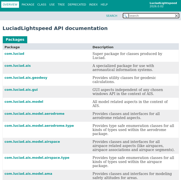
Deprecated (77, 4)
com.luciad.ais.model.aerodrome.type (39, 126)
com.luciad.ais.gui (21, 90)
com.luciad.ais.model (23, 102)
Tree (61, 4)
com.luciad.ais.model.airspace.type (37, 158)
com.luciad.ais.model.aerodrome (34, 114)
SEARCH (111, 16)
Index (93, 4)
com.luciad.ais (17, 66)
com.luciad (14, 54)
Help (104, 4)
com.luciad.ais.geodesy (25, 78)
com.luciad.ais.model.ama (28, 174)
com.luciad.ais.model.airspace (32, 142)
